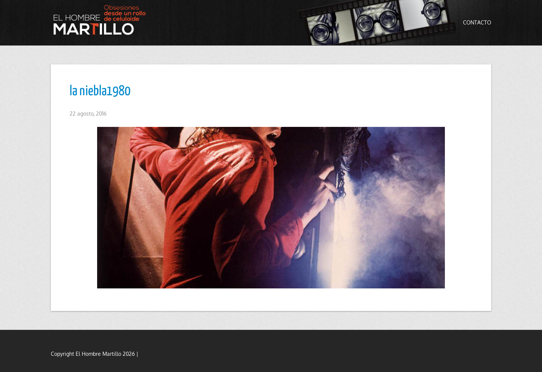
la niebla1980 (100, 91)
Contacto (477, 22)
